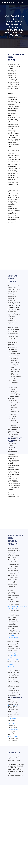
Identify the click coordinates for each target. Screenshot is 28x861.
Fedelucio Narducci (13, 765)
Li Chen (10, 749)
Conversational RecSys (12, 2)
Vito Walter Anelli (13, 742)
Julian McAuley (12, 760)
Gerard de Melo (12, 755)
